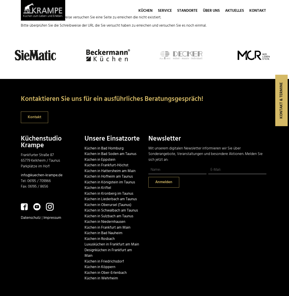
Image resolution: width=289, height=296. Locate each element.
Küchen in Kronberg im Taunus (109, 194)
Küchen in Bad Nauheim (103, 233)
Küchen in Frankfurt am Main (107, 228)
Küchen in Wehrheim (101, 278)
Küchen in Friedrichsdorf (104, 262)
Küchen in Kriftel (98, 188)
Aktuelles (234, 11)
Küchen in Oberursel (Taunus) (108, 205)
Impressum (52, 218)
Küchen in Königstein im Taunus (110, 182)
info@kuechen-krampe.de (42, 175)
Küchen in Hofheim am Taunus (109, 177)
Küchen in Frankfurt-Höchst (106, 165)
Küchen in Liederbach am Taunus (111, 199)
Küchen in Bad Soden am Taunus (110, 154)
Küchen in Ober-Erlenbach (106, 273)
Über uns (211, 11)
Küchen (145, 11)
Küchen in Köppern (100, 267)
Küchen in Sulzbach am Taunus (109, 216)
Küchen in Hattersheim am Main (110, 171)
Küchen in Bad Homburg (104, 148)
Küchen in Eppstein (100, 160)
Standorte (188, 11)
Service (165, 11)
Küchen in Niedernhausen (105, 222)
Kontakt (257, 11)
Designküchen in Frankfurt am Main (108, 253)
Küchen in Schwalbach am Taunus (111, 211)
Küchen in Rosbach (100, 239)
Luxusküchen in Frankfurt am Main (112, 244)
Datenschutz (31, 218)
